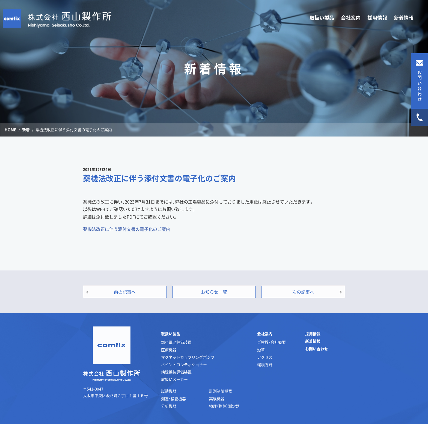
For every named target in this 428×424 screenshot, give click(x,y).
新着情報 (404, 17)
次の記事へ (303, 291)
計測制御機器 (220, 391)
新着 (26, 129)
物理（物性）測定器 (224, 406)
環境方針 (264, 364)
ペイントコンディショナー (184, 364)
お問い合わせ (316, 348)
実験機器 (216, 398)
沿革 (261, 349)
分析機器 (168, 406)
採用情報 (377, 17)
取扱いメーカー (174, 379)
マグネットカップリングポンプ (188, 357)
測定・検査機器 (173, 398)
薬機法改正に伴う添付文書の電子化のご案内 (126, 229)
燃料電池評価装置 (176, 342)
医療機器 (168, 349)
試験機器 (168, 391)
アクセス (264, 357)
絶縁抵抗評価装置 (176, 372)
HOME (10, 129)
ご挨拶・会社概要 (271, 342)
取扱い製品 (170, 333)
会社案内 (264, 333)
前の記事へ (125, 291)
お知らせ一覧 (214, 291)
